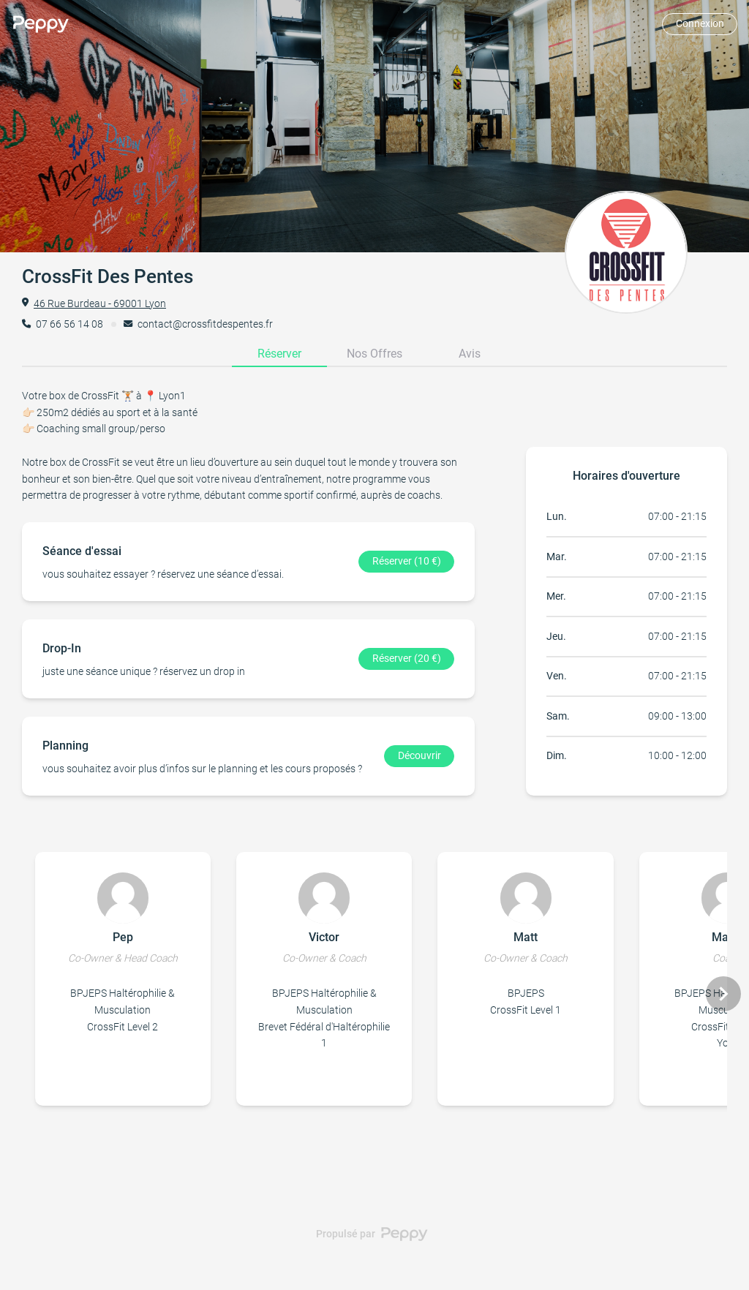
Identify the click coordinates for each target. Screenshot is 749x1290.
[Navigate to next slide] (723, 993)
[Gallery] (374, 994)
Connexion (700, 23)
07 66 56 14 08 (69, 324)
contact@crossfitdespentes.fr (205, 324)
